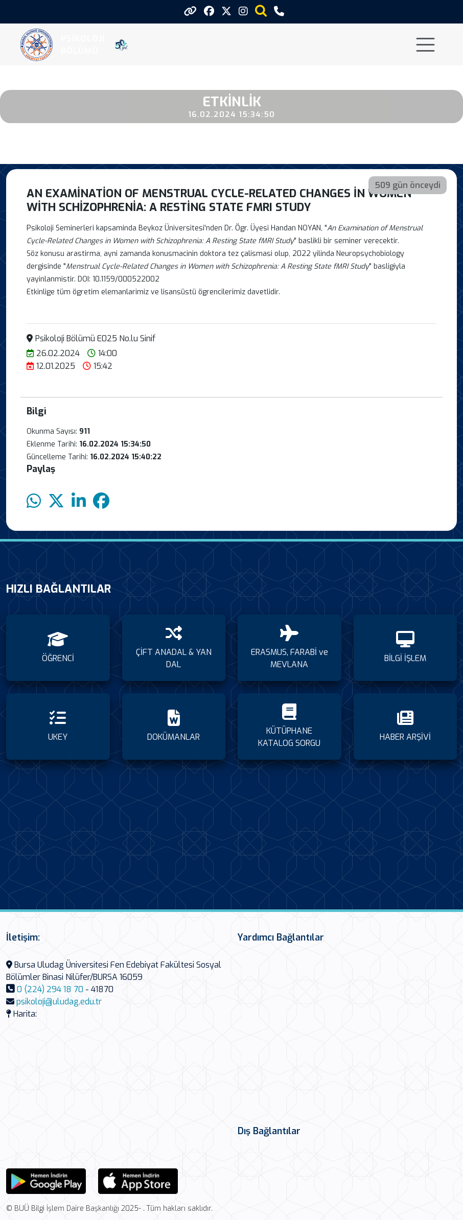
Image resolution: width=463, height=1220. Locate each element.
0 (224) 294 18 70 (50, 989)
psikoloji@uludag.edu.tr (59, 1001)
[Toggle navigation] (425, 44)
